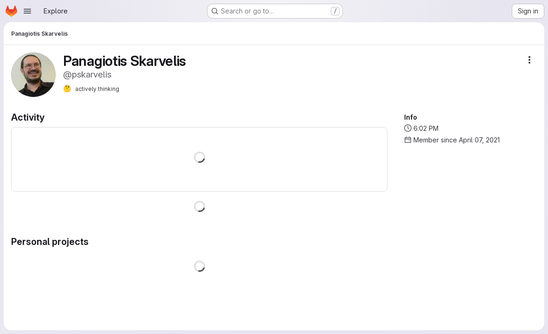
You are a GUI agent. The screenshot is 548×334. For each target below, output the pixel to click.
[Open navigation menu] (27, 11)
